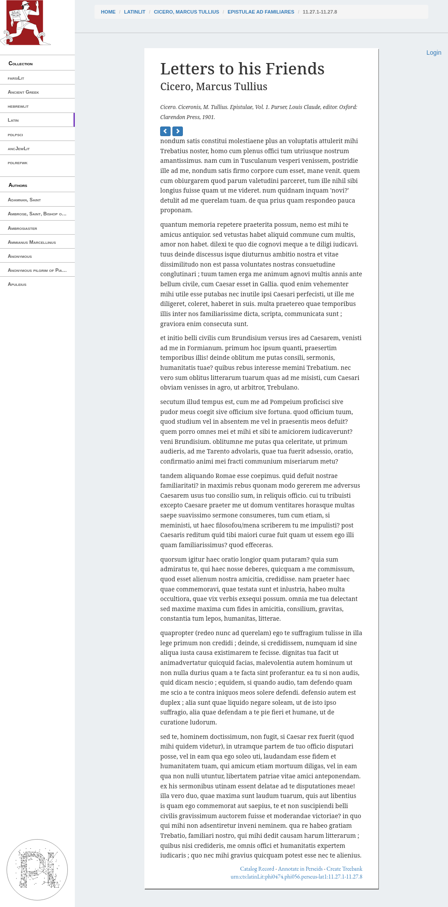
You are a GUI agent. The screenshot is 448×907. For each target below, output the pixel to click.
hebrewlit (18, 106)
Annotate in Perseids (300, 868)
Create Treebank (344, 868)
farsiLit (16, 78)
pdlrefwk (18, 162)
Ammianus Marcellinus (32, 242)
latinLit (135, 11)
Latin (13, 120)
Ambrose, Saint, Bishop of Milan (41, 213)
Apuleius (17, 284)
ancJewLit (19, 148)
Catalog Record (257, 868)
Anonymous (20, 256)
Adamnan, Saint (24, 199)
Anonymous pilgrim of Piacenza (41, 270)
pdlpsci (15, 134)
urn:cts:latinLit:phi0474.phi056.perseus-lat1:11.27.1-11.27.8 (296, 876)
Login (434, 52)
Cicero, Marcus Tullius (186, 11)
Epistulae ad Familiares (261, 11)
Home (108, 11)
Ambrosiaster (22, 228)
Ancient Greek (23, 92)
